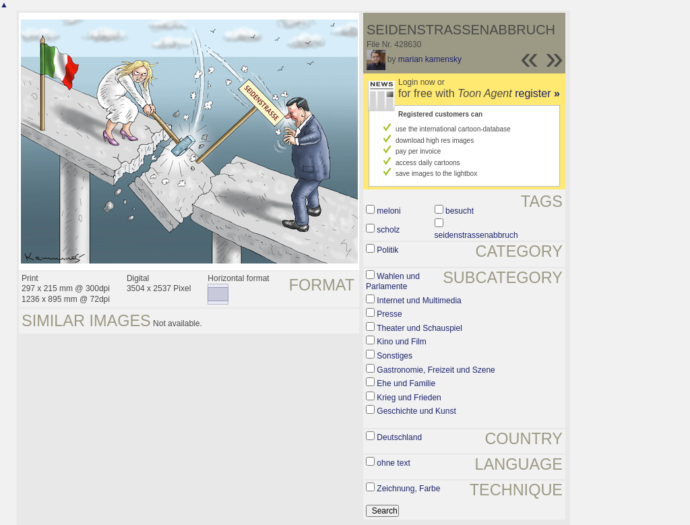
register (537, 93)
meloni (388, 211)
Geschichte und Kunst (416, 411)
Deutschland (399, 437)
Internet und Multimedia (419, 300)
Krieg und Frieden (409, 397)
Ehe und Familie (406, 383)
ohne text (393, 463)
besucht (459, 211)
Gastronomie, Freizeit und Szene (436, 370)
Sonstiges (394, 356)
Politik (387, 250)
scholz (388, 230)
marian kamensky (430, 59)
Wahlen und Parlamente (393, 282)
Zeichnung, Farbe (408, 488)
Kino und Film (401, 341)
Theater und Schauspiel (419, 328)
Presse (389, 314)
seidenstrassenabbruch (476, 235)
